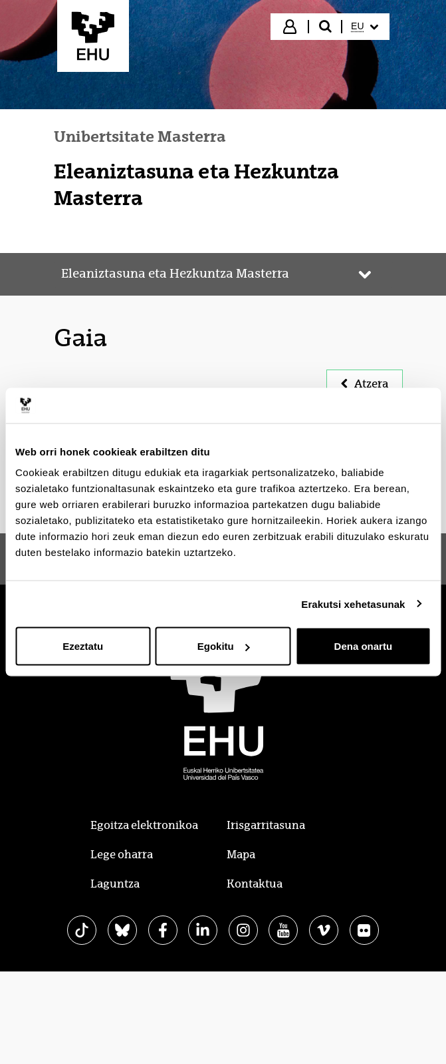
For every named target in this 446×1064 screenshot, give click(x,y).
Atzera (364, 384)
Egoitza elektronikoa (144, 825)
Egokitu (223, 646)
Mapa (241, 854)
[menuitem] (364, 26)
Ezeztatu (82, 646)
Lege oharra (121, 854)
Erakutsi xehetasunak (353, 603)
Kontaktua (254, 884)
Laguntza (115, 884)
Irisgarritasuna (266, 825)
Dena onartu (363, 646)
